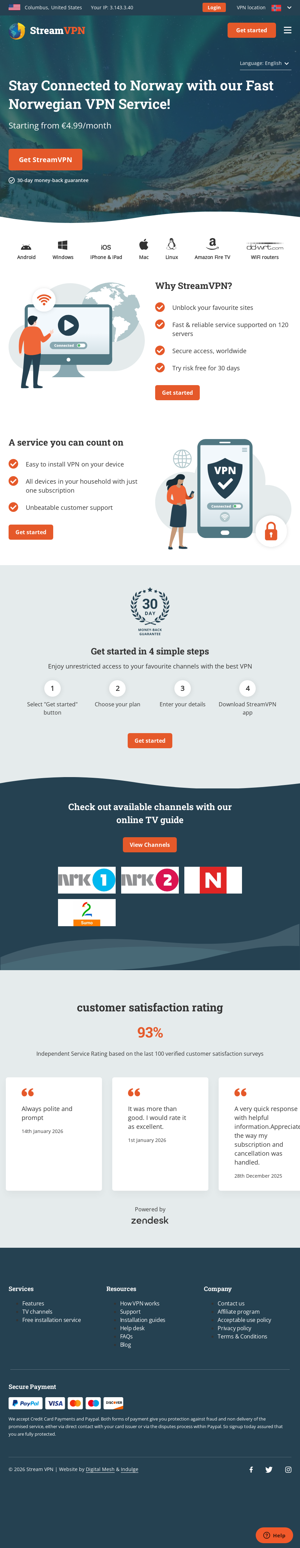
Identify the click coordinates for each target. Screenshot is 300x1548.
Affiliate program (238, 1311)
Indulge (129, 1469)
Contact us (231, 1303)
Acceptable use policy (244, 1320)
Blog (125, 1344)
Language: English (261, 63)
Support (130, 1311)
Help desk (132, 1328)
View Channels (150, 845)
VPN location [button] (262, 7)
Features (33, 1303)
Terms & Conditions (242, 1336)
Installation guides (142, 1320)
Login (214, 7)
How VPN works (140, 1303)
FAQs (126, 1336)
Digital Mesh (100, 1469)
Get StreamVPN (45, 159)
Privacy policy (234, 1328)
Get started (251, 30)
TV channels (37, 1311)
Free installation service (51, 1320)
